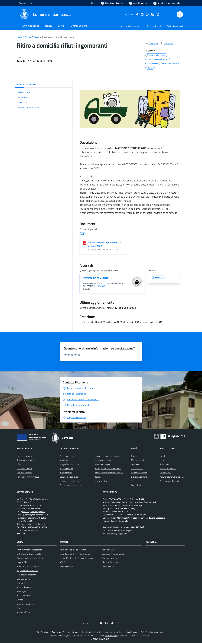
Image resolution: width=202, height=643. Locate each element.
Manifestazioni (137, 460)
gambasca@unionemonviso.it (35, 514)
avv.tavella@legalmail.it (117, 533)
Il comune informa (139, 472)
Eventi (162, 456)
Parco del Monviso (110, 558)
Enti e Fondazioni (24, 472)
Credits (20, 599)
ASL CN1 (63, 562)
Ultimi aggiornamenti (26, 603)
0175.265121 (100, 286)
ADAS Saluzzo (108, 566)
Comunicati (136, 485)
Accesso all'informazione (130, 25)
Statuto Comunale (25, 583)
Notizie (134, 456)
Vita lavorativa (101, 481)
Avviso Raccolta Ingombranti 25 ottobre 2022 (104, 244)
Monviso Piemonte (110, 562)
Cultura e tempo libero (69, 481)
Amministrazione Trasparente (29, 549)
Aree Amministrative (26, 460)
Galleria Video (165, 472)
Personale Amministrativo (28, 476)
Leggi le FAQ (22, 562)
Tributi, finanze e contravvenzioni (109, 472)
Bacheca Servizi (23, 578)
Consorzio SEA (108, 549)
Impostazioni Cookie (25, 595)
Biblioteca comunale (140, 476)
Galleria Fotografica (168, 468)
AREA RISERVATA (99, 638)
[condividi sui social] (152, 44)
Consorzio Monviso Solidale (113, 553)
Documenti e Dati (24, 468)
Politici (19, 481)
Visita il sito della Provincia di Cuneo (75, 553)
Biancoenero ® (111, 635)
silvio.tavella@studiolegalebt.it (121, 530)
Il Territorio (164, 464)
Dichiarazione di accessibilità (29, 553)
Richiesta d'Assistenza (26, 574)
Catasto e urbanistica (69, 476)
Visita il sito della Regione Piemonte (75, 549)
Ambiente (64, 460)
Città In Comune (152, 632)
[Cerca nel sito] (180, 14)
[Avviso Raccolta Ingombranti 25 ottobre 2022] (85, 243)
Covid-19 (135, 464)
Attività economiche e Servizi (172, 476)
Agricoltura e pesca (68, 456)
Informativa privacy (25, 587)
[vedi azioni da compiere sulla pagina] (166, 44)
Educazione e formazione (70, 485)
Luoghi (162, 460)
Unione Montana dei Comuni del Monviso (77, 558)
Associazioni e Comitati (170, 481)
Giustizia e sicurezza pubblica (107, 456)
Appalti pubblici (66, 468)
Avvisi (36, 36)
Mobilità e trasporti (103, 464)
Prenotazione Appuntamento (29, 566)
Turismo (98, 476)
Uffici (19, 464)
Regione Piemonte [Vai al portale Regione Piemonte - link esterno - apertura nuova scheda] (26, 3)
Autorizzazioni (66, 472)
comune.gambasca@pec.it (33, 511)
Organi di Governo (24, 456)
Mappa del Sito (23, 612)
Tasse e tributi (137, 468)
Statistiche (21, 608)
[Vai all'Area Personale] (166, 3)
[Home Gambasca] (45, 14)
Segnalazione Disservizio (27, 570)
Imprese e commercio (104, 460)
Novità (28, 36)
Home (19, 36)
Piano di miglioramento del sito (30, 558)
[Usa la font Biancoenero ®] (112, 3)
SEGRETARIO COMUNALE (96, 278)
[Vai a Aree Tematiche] (138, 3)
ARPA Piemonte (66, 566)
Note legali (21, 591)
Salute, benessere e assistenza (108, 468)
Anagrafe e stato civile (69, 464)
